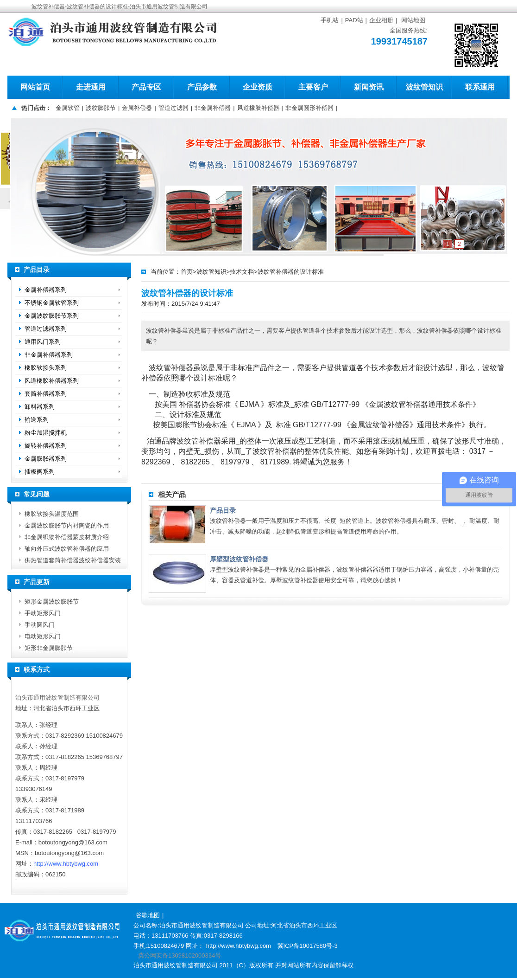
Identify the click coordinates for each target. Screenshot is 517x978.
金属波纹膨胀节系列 (52, 315)
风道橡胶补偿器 (258, 107)
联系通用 (480, 87)
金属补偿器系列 (46, 289)
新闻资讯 (369, 87)
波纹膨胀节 (101, 107)
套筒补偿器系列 (46, 393)
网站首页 (35, 87)
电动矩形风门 (43, 636)
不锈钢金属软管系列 (52, 302)
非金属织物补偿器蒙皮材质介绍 (67, 537)
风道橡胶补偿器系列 (52, 380)
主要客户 (313, 87)
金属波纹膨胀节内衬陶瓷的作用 (67, 525)
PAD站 (354, 20)
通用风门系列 (43, 341)
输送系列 (37, 419)
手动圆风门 (40, 624)
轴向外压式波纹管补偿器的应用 (67, 548)
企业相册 (381, 20)
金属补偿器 (137, 107)
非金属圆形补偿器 (309, 107)
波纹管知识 (424, 87)
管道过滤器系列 (46, 328)
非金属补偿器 (213, 107)
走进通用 (91, 87)
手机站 (330, 20)
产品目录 (223, 510)
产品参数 (202, 87)
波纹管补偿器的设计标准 (291, 271)
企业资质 (257, 87)
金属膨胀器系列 (46, 458)
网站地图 (413, 20)
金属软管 (68, 107)
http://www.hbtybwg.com (65, 863)
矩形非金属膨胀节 (49, 647)
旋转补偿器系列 (46, 445)
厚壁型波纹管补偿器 (239, 559)
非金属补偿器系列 (49, 354)
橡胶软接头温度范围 (52, 513)
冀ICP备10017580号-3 (307, 945)
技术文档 (242, 271)
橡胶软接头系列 (46, 367)
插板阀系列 (40, 471)
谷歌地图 (148, 915)
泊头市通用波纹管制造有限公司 (57, 697)
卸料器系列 (40, 406)
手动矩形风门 (43, 613)
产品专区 (146, 87)
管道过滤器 (173, 107)
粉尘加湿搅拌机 (46, 432)
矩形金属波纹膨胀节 (52, 601)
